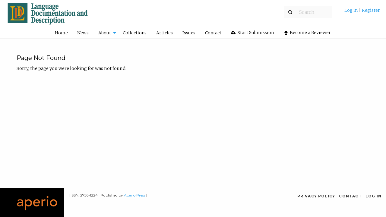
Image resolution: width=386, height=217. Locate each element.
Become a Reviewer (307, 32)
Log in (351, 10)
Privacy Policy (316, 196)
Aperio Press (134, 195)
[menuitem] (362, 12)
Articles (164, 33)
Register (371, 10)
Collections (135, 33)
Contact (213, 33)
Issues (188, 33)
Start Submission (252, 32)
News (83, 33)
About (104, 33)
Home (61, 33)
